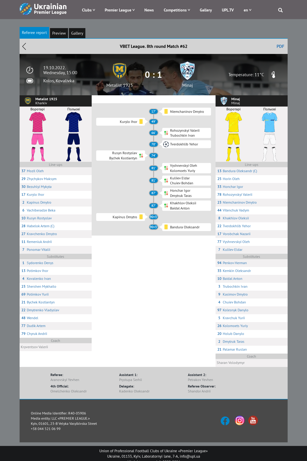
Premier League (118, 10)
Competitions (175, 10)
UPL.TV (228, 10)
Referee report (34, 32)
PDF (280, 46)
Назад (24, 46)
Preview (59, 33)
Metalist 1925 (119, 85)
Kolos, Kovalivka (58, 80)
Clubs (87, 10)
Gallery (206, 10)
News (149, 10)
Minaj (187, 85)
